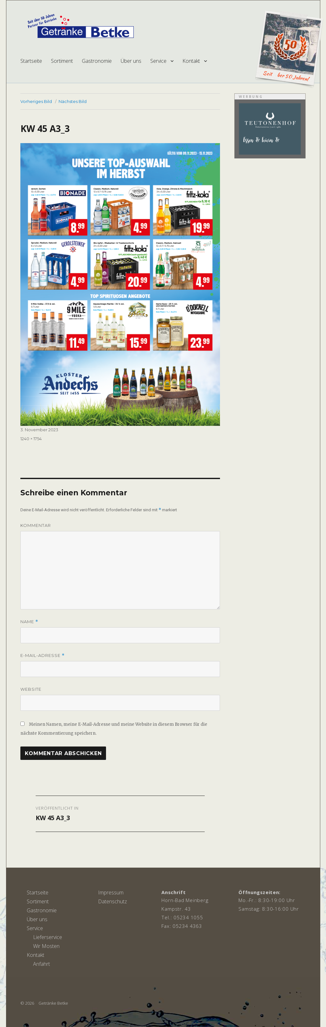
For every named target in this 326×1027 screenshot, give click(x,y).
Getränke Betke (53, 1003)
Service (158, 60)
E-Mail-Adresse (42, 655)
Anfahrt (41, 963)
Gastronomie (97, 60)
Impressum (111, 892)
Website (30, 689)
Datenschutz (112, 901)
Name (29, 621)
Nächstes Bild (73, 101)
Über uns (131, 60)
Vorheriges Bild (36, 101)
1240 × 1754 (31, 438)
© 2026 (27, 1003)
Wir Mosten (46, 946)
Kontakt (191, 60)
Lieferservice (47, 937)
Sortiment (62, 60)
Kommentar (35, 525)
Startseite (31, 60)
